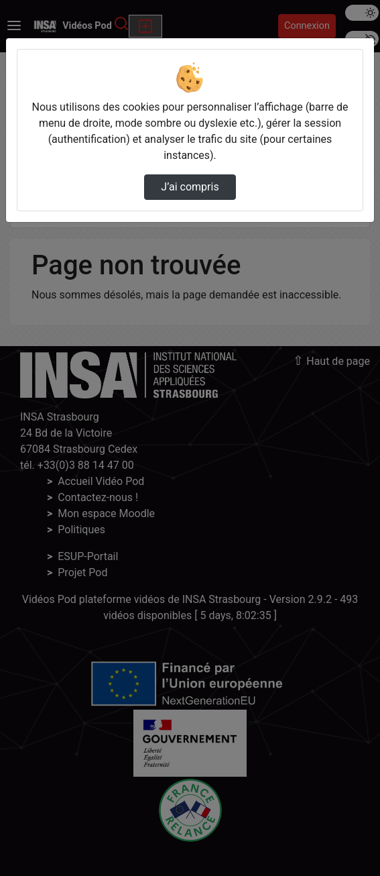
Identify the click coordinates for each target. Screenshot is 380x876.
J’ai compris (189, 186)
